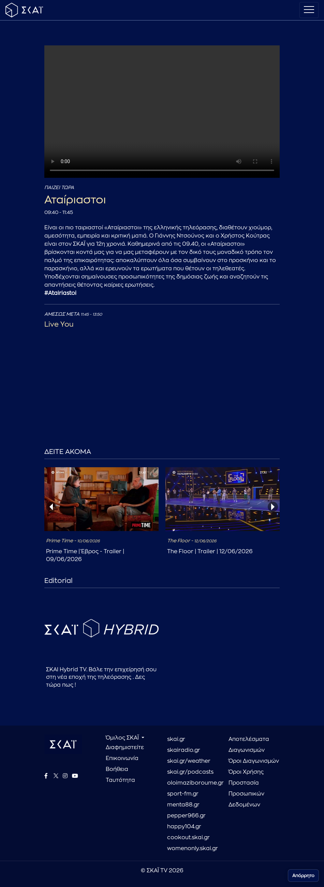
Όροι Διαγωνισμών (254, 761)
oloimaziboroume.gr (192, 783)
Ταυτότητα (120, 780)
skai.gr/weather (188, 761)
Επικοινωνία (122, 758)
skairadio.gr (183, 750)
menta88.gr (183, 804)
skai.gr (176, 739)
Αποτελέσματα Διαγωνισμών (249, 744)
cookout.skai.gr (188, 837)
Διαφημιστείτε (125, 747)
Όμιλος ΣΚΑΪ (123, 738)
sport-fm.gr (182, 794)
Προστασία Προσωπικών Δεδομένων (246, 793)
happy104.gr (184, 826)
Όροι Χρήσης (246, 772)
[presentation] (51, 507)
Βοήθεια (117, 769)
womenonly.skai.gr (192, 848)
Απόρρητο (303, 875)
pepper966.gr (186, 815)
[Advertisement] (162, 400)
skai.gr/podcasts (190, 772)
